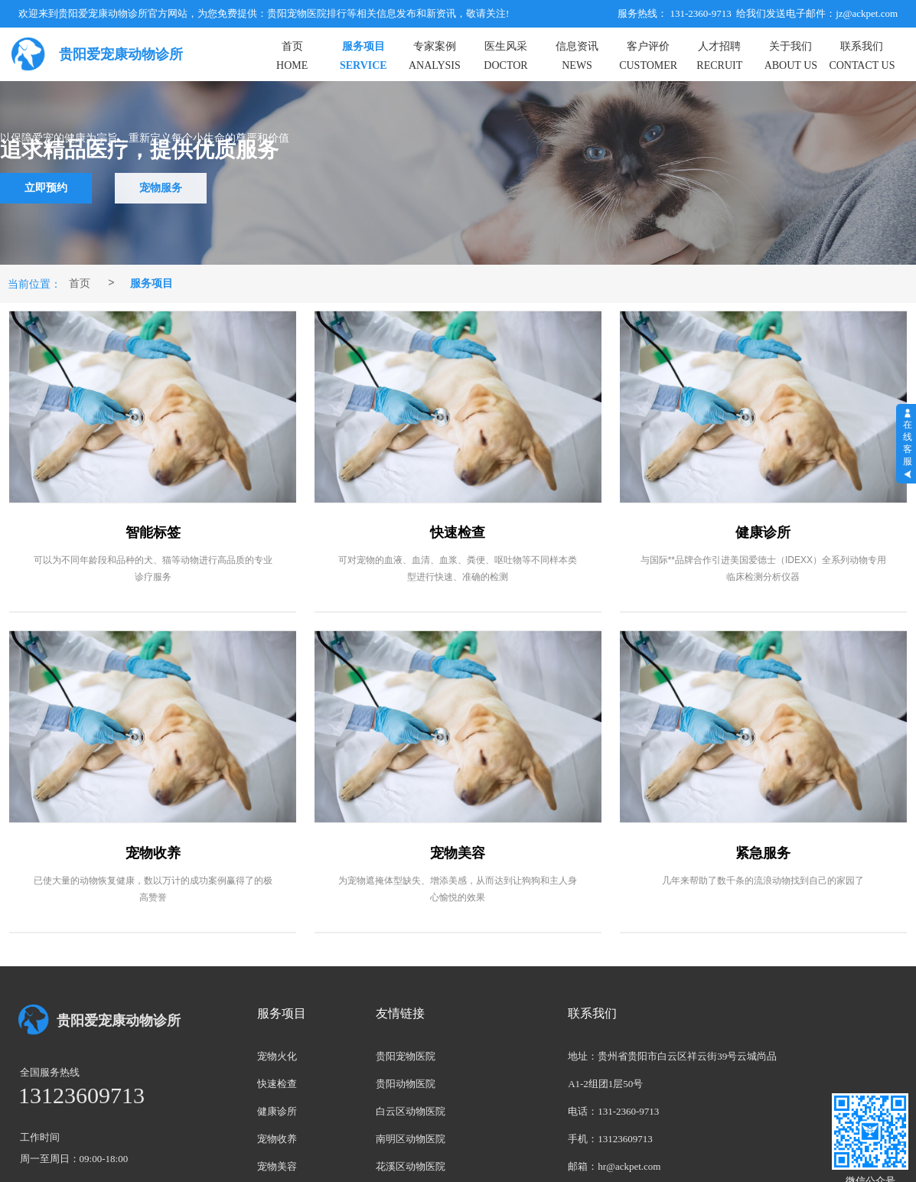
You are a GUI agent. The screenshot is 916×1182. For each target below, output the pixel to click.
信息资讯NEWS (577, 56)
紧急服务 (762, 853)
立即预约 (45, 184)
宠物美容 (457, 853)
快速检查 (457, 532)
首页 (79, 283)
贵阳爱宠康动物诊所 (121, 54)
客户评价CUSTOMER (648, 56)
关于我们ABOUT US (790, 56)
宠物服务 (160, 191)
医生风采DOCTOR (505, 56)
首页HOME (292, 56)
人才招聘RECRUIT (719, 56)
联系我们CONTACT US (862, 56)
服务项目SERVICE (363, 56)
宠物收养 (153, 853)
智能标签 (153, 532)
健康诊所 (762, 532)
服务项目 (151, 283)
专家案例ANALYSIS (435, 56)
